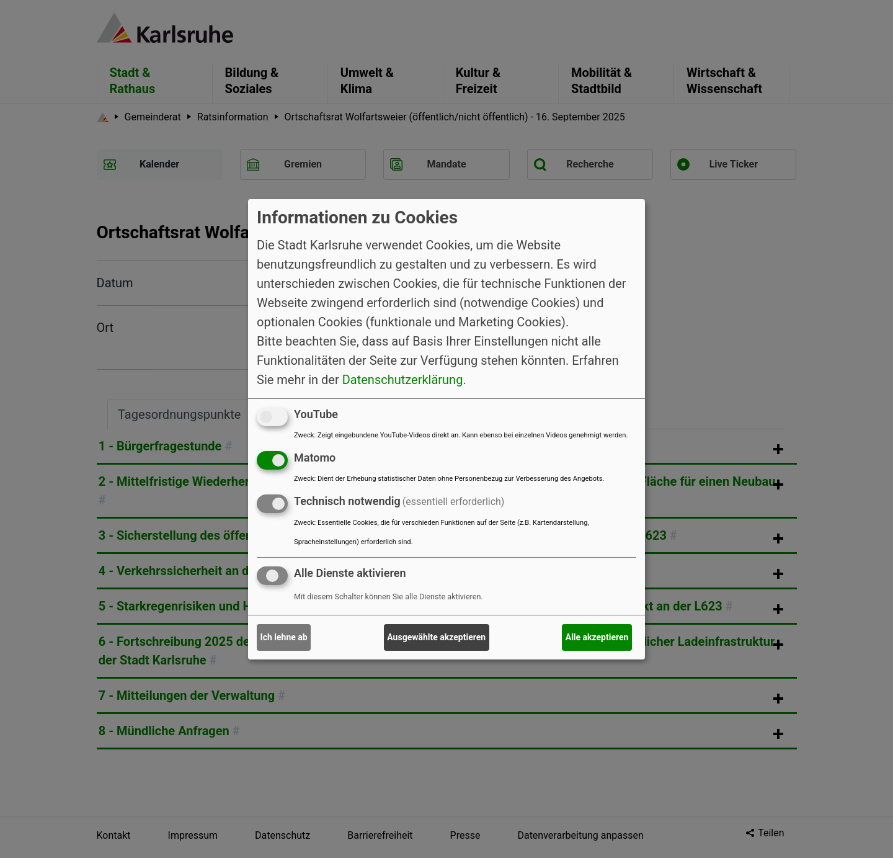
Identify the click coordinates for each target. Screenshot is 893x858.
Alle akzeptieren (597, 637)
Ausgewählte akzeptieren (436, 637)
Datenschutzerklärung (402, 380)
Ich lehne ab (284, 637)
